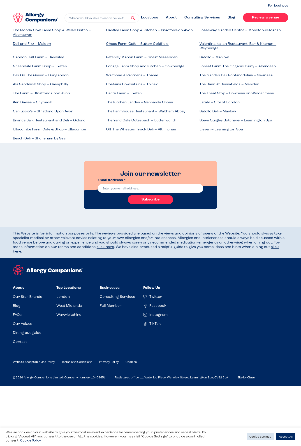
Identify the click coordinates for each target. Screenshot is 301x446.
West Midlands (69, 306)
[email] (150, 188)
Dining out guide (27, 333)
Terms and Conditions (77, 362)
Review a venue (265, 17)
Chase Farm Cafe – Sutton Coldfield (137, 44)
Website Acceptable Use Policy (34, 362)
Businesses (110, 288)
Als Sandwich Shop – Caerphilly (40, 84)
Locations (149, 17)
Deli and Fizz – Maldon (32, 44)
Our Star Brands (27, 297)
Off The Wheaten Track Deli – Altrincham (141, 129)
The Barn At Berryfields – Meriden (229, 84)
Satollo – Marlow (214, 57)
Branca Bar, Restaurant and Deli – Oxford (49, 120)
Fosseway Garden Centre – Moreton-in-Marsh (240, 30)
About (171, 17)
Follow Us (151, 288)
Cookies (131, 362)
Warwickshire (68, 315)
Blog (231, 17)
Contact (20, 342)
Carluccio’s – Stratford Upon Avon (43, 111)
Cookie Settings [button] (260, 436)
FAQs (17, 315)
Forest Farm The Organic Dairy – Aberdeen (237, 66)
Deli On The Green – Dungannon (41, 75)
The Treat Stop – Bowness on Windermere (236, 93)
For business (278, 5)
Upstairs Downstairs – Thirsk (132, 84)
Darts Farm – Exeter (124, 93)
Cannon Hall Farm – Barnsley (38, 57)
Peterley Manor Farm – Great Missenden (142, 57)
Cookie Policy (30, 440)
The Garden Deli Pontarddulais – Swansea (236, 75)
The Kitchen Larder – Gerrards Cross (139, 102)
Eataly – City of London (219, 102)
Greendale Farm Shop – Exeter (40, 66)
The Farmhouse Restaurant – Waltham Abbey (145, 111)
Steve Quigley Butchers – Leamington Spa (235, 120)
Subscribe (150, 199)
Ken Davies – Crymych (32, 102)
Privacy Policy (109, 362)
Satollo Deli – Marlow (217, 111)
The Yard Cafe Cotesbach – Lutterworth (141, 120)
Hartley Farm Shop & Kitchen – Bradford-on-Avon (149, 30)
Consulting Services (202, 17)
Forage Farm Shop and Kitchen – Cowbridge (145, 66)
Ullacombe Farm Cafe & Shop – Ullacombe (49, 129)
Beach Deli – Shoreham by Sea (39, 138)
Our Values (22, 324)
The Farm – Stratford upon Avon (41, 93)
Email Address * (112, 180)
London (63, 297)
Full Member (111, 306)
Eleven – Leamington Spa (221, 129)
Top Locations (68, 288)
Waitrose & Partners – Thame (132, 75)
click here (105, 247)
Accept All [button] (286, 436)
